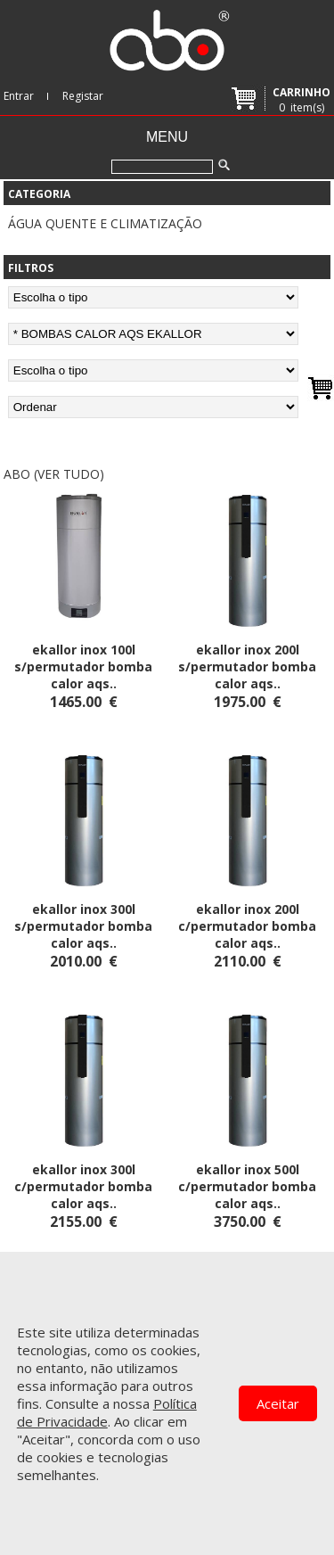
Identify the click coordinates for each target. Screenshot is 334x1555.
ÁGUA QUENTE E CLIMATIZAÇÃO (105, 223)
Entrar (19, 95)
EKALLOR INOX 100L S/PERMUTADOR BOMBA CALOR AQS (83, 666)
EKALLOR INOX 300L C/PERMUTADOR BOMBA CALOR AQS (83, 1186)
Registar (82, 95)
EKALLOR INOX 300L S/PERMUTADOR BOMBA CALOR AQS (83, 926)
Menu (167, 136)
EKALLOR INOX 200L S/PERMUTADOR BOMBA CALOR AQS (247, 666)
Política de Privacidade (107, 1412)
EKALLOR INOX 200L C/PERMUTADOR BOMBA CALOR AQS (247, 926)
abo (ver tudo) (54, 473)
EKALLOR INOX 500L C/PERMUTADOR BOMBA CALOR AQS (247, 1186)
